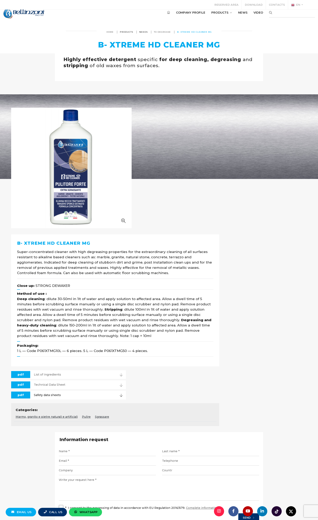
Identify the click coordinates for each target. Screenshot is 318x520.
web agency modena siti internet (159, 504)
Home (110, 32)
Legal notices (165, 488)
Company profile (178, 16)
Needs (143, 32)
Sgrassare (203, 295)
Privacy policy (191, 488)
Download (254, 4)
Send (241, 397)
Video (246, 16)
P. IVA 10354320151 (135, 488)
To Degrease (162, 32)
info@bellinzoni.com (142, 473)
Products (209, 16)
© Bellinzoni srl (104, 488)
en (296, 5)
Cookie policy (217, 488)
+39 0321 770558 (182, 473)
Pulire (187, 295)
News (230, 16)
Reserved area (226, 4)
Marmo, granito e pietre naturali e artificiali (148, 295)
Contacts (277, 4)
